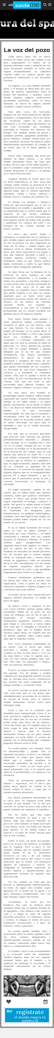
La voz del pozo (27, 50)
